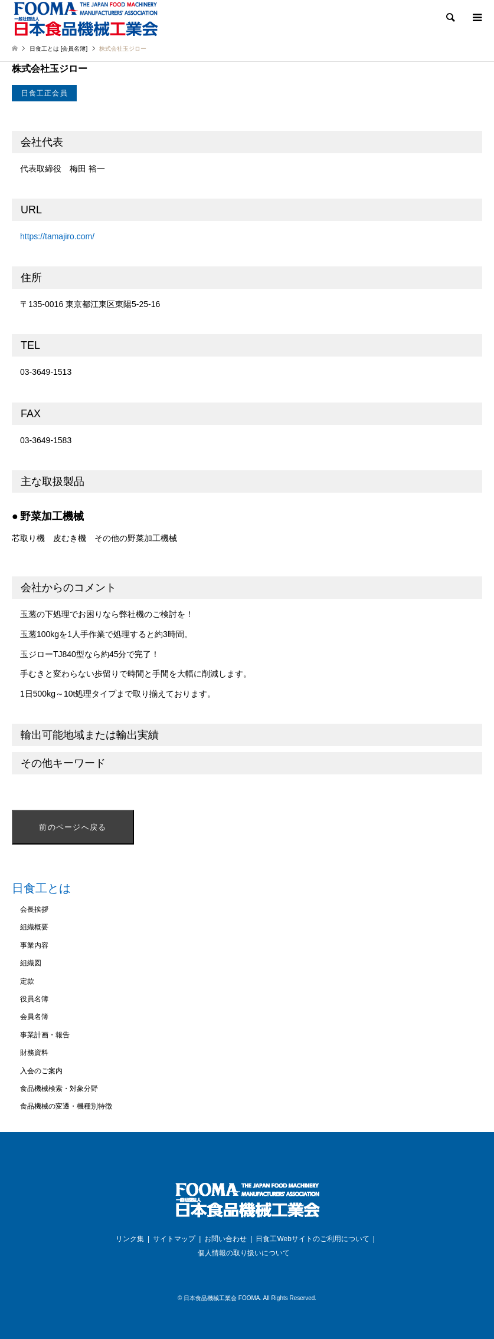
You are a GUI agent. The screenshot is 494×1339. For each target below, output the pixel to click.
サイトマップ (174, 1239)
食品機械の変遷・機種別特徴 (66, 1106)
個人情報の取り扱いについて (244, 1253)
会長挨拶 (34, 909)
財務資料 (34, 1052)
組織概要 (34, 927)
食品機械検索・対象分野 (59, 1088)
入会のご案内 (41, 1071)
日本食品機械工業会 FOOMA (222, 1298)
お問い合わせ (225, 1239)
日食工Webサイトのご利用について (312, 1239)
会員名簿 (34, 1017)
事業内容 (34, 945)
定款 (27, 981)
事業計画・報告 (45, 1035)
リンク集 (130, 1239)
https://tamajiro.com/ (57, 236)
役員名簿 (34, 999)
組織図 (30, 963)
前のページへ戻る (72, 827)
